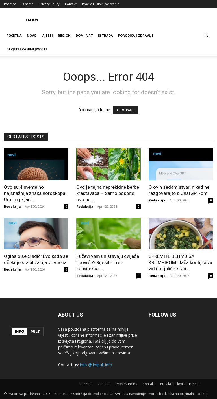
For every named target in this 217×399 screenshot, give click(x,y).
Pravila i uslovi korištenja (100, 4)
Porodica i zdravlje (135, 35)
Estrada (105, 35)
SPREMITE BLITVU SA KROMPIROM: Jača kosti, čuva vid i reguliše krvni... (180, 262)
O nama (27, 4)
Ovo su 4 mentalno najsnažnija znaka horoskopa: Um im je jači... (35, 193)
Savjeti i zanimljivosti (26, 49)
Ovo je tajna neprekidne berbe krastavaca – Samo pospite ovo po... (107, 193)
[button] (206, 35)
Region (64, 35)
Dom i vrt (84, 35)
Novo (31, 35)
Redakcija (12, 206)
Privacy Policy (49, 4)
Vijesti (47, 35)
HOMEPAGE (125, 110)
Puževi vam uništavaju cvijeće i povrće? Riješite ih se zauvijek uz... (107, 262)
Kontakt (71, 4)
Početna (10, 4)
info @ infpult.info (96, 364)
